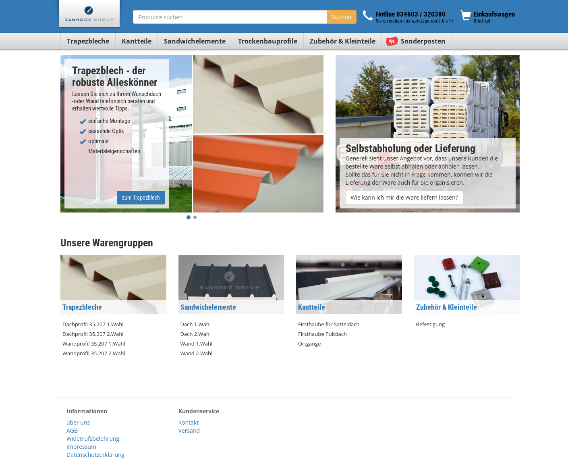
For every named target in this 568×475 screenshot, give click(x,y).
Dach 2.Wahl (195, 334)
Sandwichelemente (195, 41)
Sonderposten (423, 41)
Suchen (341, 17)
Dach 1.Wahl (195, 324)
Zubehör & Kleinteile (342, 41)
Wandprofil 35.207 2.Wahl (93, 353)
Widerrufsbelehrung (92, 438)
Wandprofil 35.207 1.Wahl (93, 343)
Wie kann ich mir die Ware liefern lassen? (404, 197)
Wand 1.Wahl (196, 343)
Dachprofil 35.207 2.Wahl (93, 334)
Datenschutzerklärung (95, 454)
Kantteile (136, 41)
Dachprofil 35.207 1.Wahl (93, 324)
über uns (78, 422)
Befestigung (430, 324)
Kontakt (188, 422)
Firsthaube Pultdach (322, 334)
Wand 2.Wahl (196, 353)
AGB (72, 430)
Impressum (81, 446)
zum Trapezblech (141, 197)
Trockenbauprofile (267, 41)
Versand (189, 430)
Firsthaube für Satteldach (329, 324)
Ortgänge (309, 343)
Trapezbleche (88, 41)
